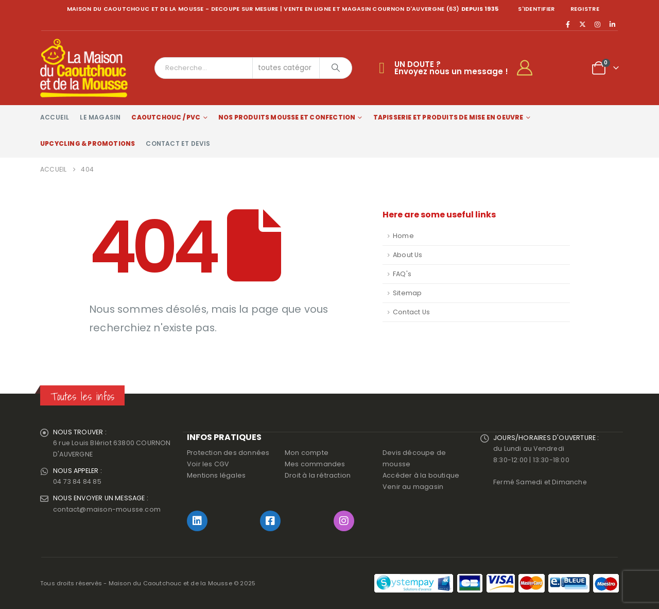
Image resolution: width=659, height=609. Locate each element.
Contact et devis (178, 143)
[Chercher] (336, 68)
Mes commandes (315, 464)
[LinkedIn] (612, 24)
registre (584, 9)
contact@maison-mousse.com (107, 510)
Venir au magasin (413, 486)
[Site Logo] (84, 68)
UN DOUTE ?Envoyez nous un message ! (451, 68)
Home (403, 235)
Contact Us (411, 312)
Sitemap (407, 293)
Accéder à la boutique (421, 475)
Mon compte (306, 452)
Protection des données (228, 452)
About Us (408, 254)
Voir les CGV (208, 464)
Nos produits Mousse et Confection (287, 117)
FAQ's (402, 273)
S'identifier (536, 9)
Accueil (54, 117)
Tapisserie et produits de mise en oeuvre (448, 117)
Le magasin (100, 117)
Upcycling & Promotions (87, 143)
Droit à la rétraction (318, 475)
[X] (582, 24)
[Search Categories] (286, 68)
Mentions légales (216, 475)
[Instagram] (597, 24)
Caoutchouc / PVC (165, 117)
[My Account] (529, 68)
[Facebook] (568, 24)
